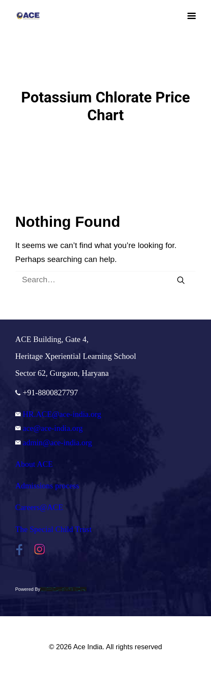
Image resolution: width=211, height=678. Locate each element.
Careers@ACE (39, 507)
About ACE (34, 464)
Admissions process (47, 485)
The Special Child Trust (53, 529)
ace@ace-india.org (49, 428)
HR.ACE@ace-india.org (58, 414)
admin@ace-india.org (53, 442)
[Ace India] (28, 15)
